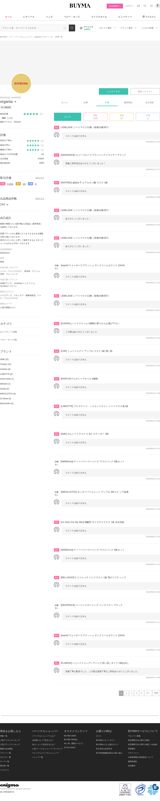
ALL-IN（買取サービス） (74, 743)
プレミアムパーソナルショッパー (45, 753)
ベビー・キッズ (72, 17)
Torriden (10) (5, 364)
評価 (107, 102)
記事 (86, 102)
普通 (18, 184)
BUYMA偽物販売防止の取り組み (109, 753)
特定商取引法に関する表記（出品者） (143, 744)
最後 (156, 693)
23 (24, 184)
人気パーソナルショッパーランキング (47, 749)
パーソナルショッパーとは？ (43, 736)
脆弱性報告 (132, 761)
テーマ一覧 (4, 761)
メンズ (49, 17)
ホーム (64, 102)
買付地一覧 (4, 766)
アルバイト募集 (134, 736)
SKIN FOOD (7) (7, 379)
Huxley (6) (4, 389)
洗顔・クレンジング (9, 274)
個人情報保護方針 (7, 792)
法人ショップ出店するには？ (43, 744)
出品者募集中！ (115, 6)
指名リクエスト (145, 91)
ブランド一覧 (5, 753)
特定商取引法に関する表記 (139, 740)
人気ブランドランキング (10, 744)
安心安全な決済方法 (104, 749)
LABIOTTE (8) (6, 374)
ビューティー (125, 17)
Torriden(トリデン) (8, 286)
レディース (29, 17)
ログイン (129, 6)
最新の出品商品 (6, 749)
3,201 (10, 184)
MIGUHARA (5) (7, 403)
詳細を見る (39, 178)
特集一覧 (3, 736)
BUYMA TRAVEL (71, 739)
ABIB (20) (4, 359)
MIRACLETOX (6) (8, 394)
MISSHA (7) (5, 384)
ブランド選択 (128, 28)
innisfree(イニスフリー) (24, 283)
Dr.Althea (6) (5, 398)
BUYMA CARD (70, 736)
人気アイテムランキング (10, 740)
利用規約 (131, 749)
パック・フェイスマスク (11, 271)
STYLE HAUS (69, 747)
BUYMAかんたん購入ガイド (107, 744)
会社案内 (131, 766)
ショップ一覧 (37, 757)
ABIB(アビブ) (6, 283)
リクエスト (149, 17)
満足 (3, 184)
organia (6, 101)
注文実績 (149, 102)
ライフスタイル (99, 17)
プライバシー (133, 753)
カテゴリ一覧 (5, 757)
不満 (30, 184)
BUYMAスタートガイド (105, 740)
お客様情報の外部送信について (140, 757)
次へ (148, 693)
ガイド (98, 736)
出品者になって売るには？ (43, 740)
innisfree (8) (5, 369)
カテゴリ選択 (107, 28)
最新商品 (128, 102)
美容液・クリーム (32, 271)
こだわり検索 (149, 28)
